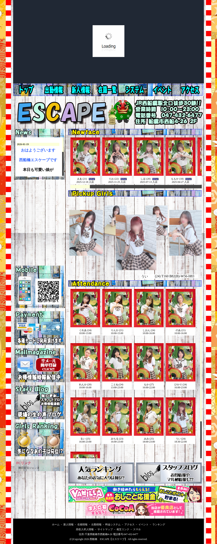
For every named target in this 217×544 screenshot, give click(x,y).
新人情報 (54, 89)
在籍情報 (108, 89)
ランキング (158, 524)
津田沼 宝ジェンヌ (28, 467)
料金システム (136, 89)
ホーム (27, 89)
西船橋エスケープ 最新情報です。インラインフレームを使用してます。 (39, 156)
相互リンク (123, 529)
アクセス (163, 89)
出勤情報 (81, 89)
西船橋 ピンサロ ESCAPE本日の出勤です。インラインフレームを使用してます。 (136, 390)
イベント (143, 524)
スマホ (137, 529)
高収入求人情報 (85, 529)
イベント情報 (190, 89)
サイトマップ (105, 529)
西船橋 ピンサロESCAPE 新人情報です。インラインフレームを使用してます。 (136, 163)
